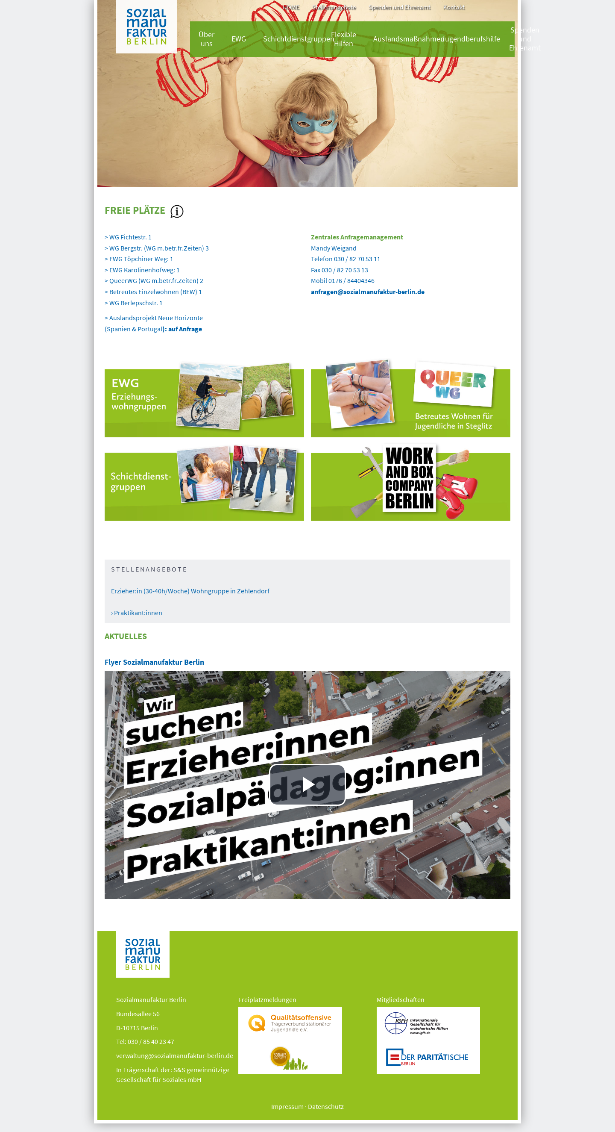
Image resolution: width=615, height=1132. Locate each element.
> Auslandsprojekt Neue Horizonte (154, 317)
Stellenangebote (334, 7)
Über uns (206, 39)
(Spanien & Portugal (153, 328)
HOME (291, 7)
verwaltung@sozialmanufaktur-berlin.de (174, 1055)
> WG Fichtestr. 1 (129, 237)
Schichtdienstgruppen (298, 39)
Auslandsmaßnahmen (409, 39)
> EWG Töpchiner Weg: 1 (140, 258)
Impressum (287, 1106)
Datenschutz (326, 1106)
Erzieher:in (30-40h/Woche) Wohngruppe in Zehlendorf (190, 591)
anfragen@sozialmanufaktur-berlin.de (368, 291)
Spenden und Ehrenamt (399, 7)
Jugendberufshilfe (470, 39)
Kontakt (454, 7)
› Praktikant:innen (136, 612)
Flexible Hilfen (343, 39)
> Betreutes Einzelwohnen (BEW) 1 (153, 291)
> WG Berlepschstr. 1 (134, 302)
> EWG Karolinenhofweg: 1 (143, 269)
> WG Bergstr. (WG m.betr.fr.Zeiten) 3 (157, 248)
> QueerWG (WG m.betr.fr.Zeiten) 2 (154, 280)
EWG (238, 39)
